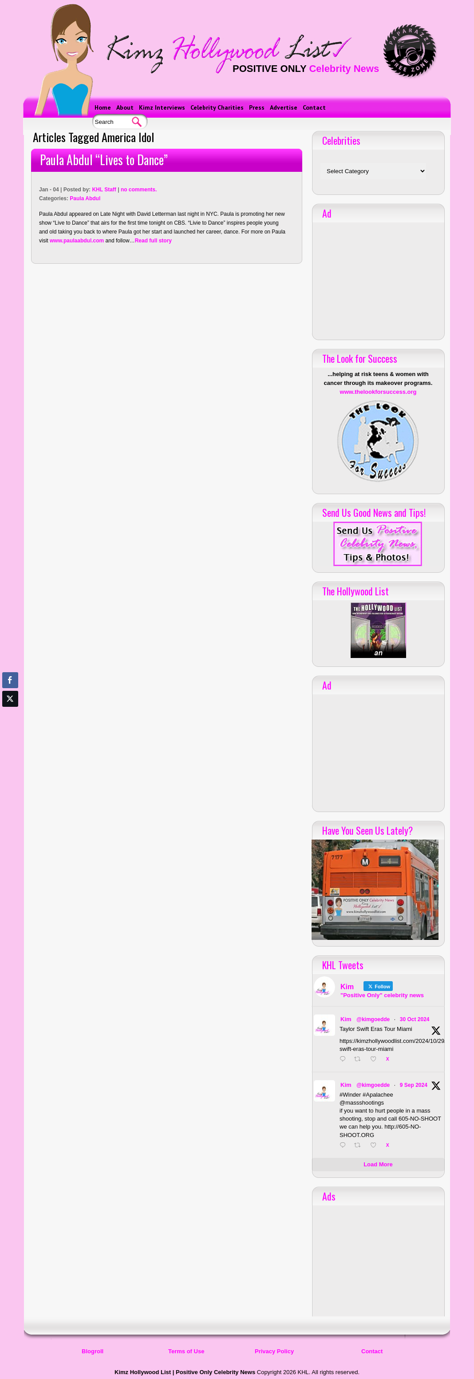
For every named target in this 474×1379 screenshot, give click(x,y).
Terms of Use (186, 1351)
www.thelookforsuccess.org (378, 391)
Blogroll (92, 1351)
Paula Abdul (85, 198)
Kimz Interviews (162, 107)
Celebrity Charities (217, 107)
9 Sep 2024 (413, 1085)
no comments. (139, 189)
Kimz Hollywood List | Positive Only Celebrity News (185, 1372)
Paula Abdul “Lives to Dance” (104, 160)
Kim (346, 1019)
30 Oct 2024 (415, 1019)
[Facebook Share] (10, 680)
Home (103, 107)
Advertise (283, 107)
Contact (314, 107)
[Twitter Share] (10, 699)
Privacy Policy (274, 1351)
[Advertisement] (378, 277)
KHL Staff (104, 189)
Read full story (153, 241)
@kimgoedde (373, 1019)
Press (257, 107)
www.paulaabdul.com (77, 241)
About (125, 107)
